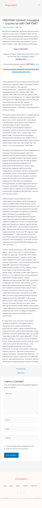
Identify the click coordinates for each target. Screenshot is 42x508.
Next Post (21, 373)
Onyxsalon (11, 5)
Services (25, 485)
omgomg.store (21, 59)
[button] (39, 5)
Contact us (34, 485)
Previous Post (21, 369)
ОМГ (17, 27)
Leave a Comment (8, 27)
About (11, 485)
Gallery (18, 485)
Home (5, 485)
